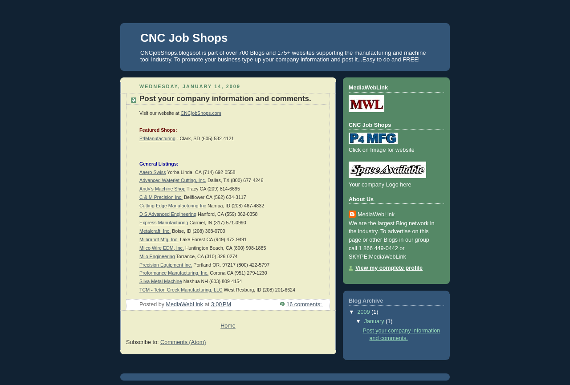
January (375, 321)
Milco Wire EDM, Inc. (161, 248)
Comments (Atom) (183, 342)
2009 (365, 312)
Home (228, 326)
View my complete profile (389, 268)
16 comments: (304, 304)
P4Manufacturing (157, 138)
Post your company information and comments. (225, 98)
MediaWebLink (376, 214)
